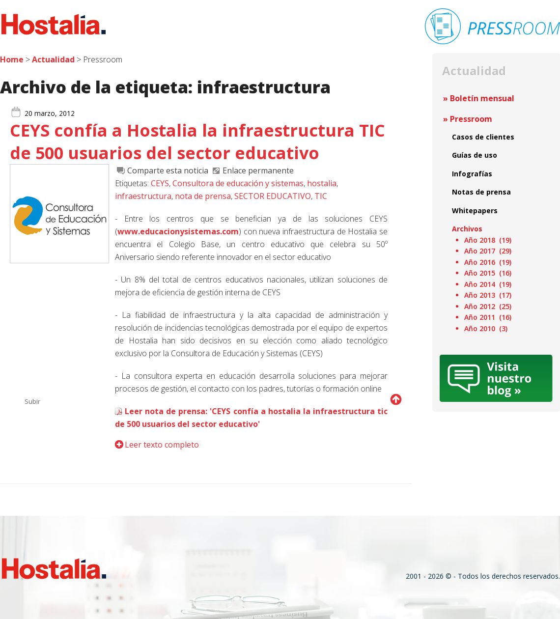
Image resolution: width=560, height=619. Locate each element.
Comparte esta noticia (167, 170)
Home (12, 59)
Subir (32, 401)
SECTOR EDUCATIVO (272, 196)
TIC (320, 196)
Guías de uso (474, 155)
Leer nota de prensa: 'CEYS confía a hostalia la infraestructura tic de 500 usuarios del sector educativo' (251, 417)
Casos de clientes (483, 136)
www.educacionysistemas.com (178, 231)
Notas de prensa (481, 192)
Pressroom (471, 118)
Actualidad (53, 59)
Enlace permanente (258, 170)
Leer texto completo (162, 444)
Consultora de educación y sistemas (238, 183)
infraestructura (143, 196)
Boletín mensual (482, 98)
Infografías (472, 173)
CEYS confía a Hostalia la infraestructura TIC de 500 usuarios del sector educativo (197, 141)
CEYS (160, 183)
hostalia (321, 183)
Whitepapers (475, 210)
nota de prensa (203, 196)
